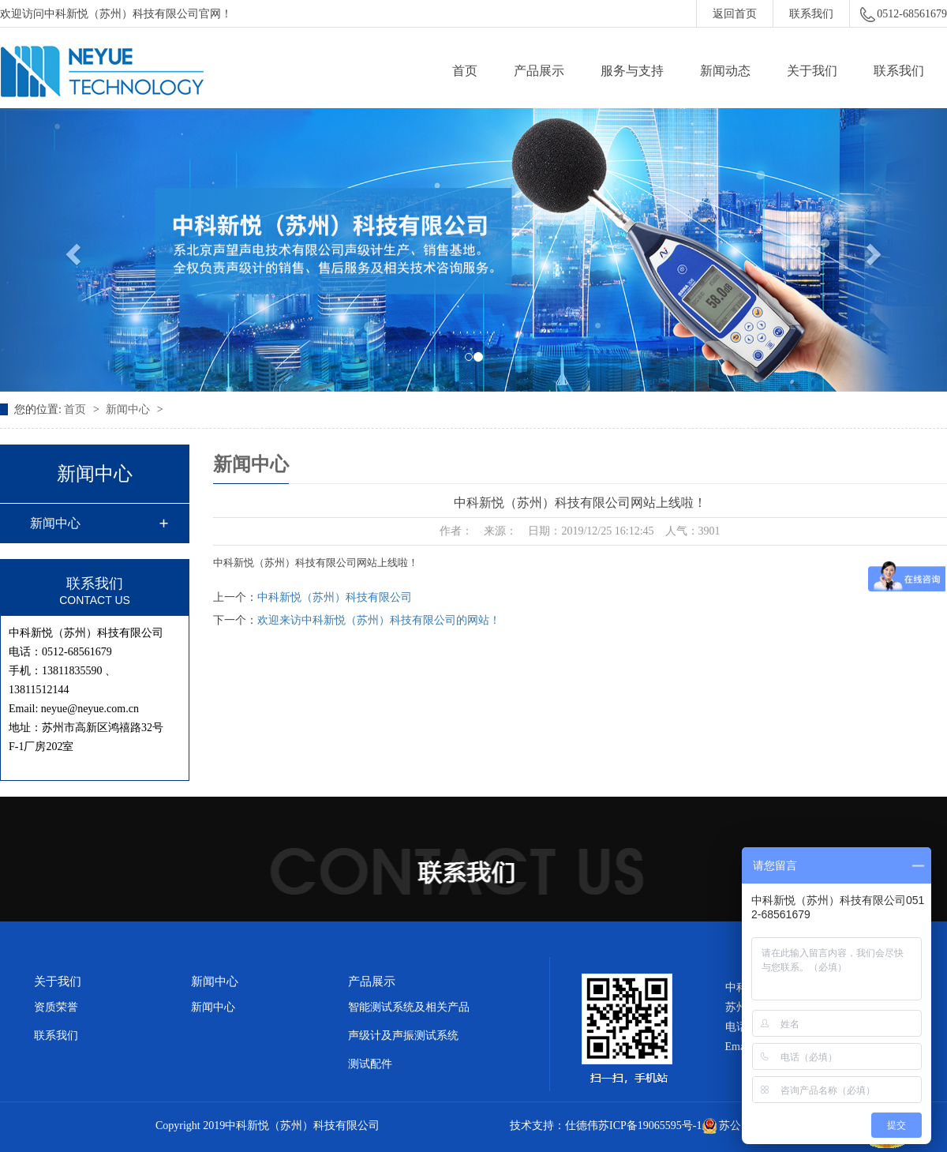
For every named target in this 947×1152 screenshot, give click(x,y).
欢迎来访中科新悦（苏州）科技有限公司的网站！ (378, 620)
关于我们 (812, 70)
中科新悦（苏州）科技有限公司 (334, 597)
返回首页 (735, 14)
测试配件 (370, 1064)
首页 (464, 70)
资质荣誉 (56, 1007)
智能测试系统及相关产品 (409, 1007)
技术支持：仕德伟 (554, 1125)
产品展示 (539, 70)
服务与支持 (632, 70)
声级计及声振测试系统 (403, 1035)
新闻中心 (129, 409)
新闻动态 (725, 70)
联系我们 (811, 14)
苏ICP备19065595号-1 (650, 1125)
